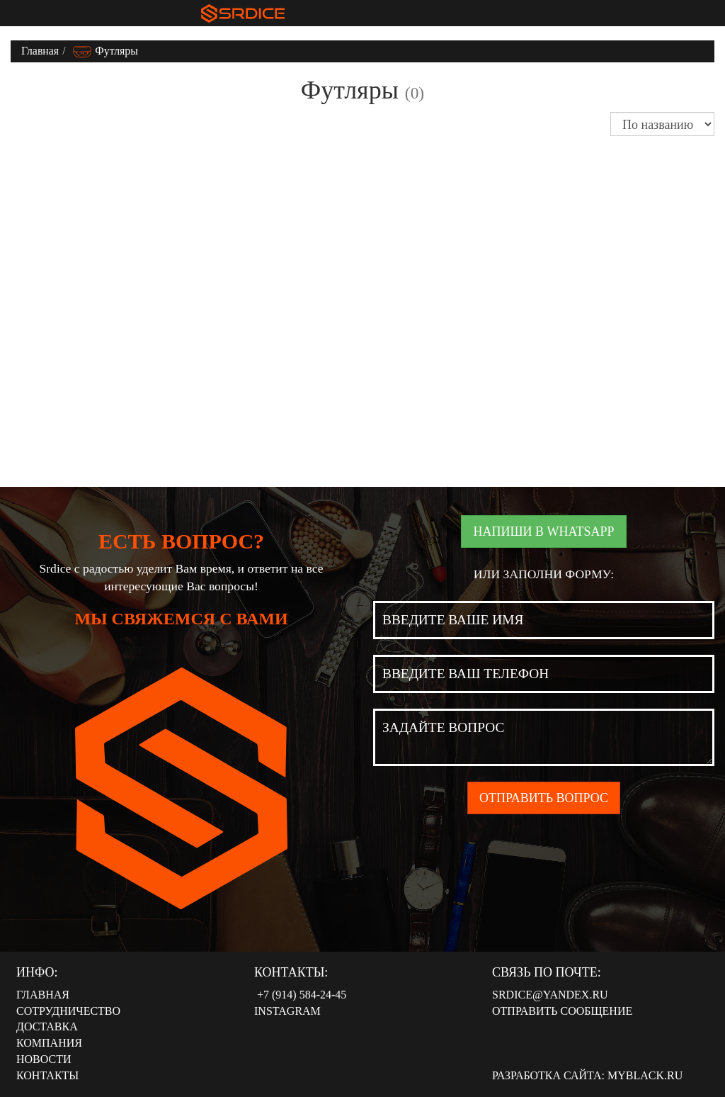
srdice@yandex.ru (550, 995)
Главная (40, 51)
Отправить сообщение (562, 1011)
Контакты (47, 1075)
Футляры (105, 51)
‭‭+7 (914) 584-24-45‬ (300, 995)
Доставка (47, 1026)
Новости (44, 1059)
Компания (49, 1043)
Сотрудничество (68, 1011)
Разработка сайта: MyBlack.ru (587, 1075)
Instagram (287, 1011)
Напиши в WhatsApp (543, 531)
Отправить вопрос (543, 798)
